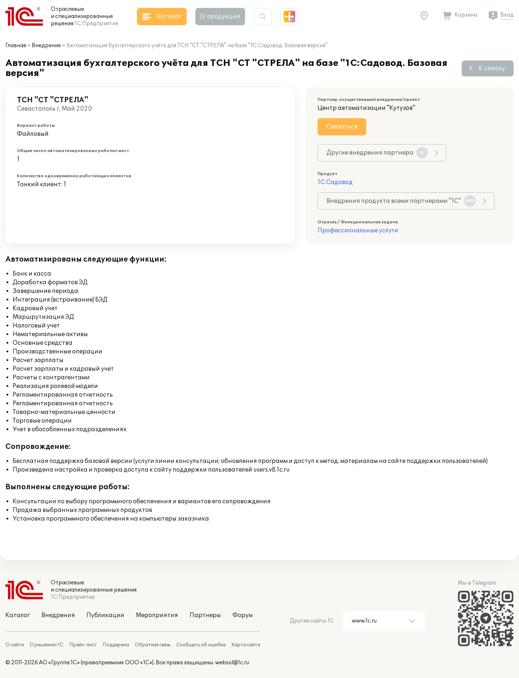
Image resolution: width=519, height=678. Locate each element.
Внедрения (46, 46)
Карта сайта (245, 645)
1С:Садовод (335, 182)
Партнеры (205, 615)
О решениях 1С (46, 645)
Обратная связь (152, 645)
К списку (492, 68)
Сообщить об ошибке (201, 645)
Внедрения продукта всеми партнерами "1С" (401, 201)
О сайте (14, 645)
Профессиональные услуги (358, 230)
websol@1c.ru (232, 663)
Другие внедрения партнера (377, 153)
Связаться (342, 126)
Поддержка (116, 645)
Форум (242, 615)
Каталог (17, 615)
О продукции (220, 16)
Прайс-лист (83, 645)
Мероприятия (157, 615)
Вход (507, 15)
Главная (15, 46)
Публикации (105, 615)
